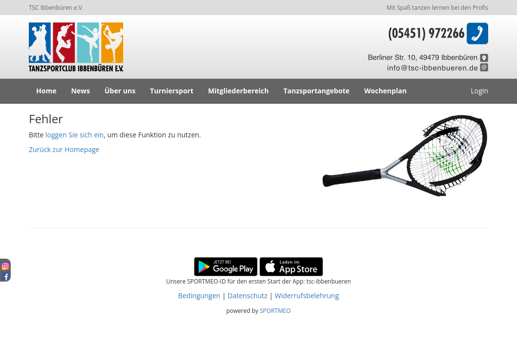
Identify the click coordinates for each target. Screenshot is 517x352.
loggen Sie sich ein (74, 134)
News (80, 90)
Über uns (120, 90)
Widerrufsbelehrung (307, 295)
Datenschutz (247, 295)
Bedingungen (199, 295)
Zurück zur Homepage (64, 149)
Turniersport (172, 90)
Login (479, 90)
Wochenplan (385, 90)
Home (46, 90)
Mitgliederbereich (238, 90)
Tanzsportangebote (316, 90)
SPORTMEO (275, 310)
